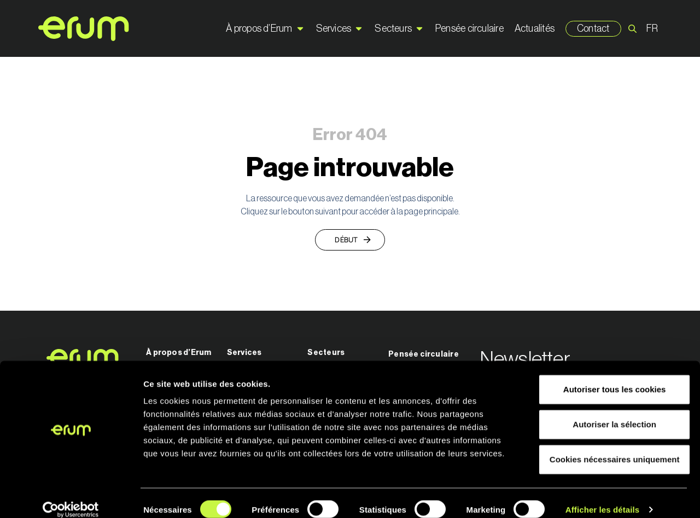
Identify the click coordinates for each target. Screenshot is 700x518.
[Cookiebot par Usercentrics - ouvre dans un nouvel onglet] (71, 496)
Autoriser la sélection (609, 411)
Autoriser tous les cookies (608, 376)
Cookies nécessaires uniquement (609, 446)
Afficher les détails (602, 496)
